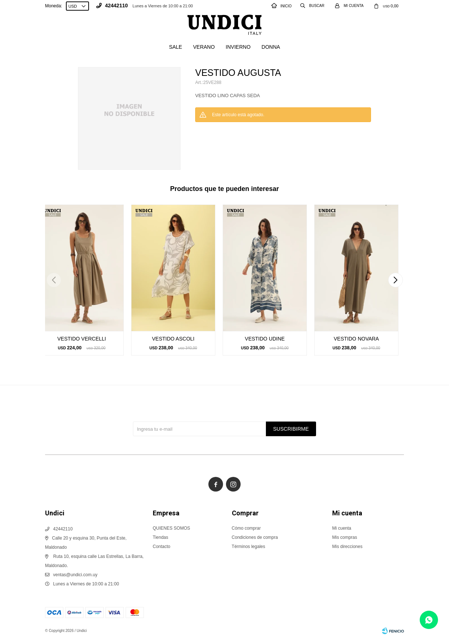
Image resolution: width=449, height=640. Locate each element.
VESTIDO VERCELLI (81, 339)
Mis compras (344, 537)
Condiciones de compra (255, 537)
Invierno (238, 47)
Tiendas (160, 537)
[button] (395, 280)
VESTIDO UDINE (265, 339)
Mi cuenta (341, 528)
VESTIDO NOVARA (356, 339)
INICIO (281, 6)
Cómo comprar (246, 528)
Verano (204, 47)
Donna (270, 47)
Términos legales (248, 546)
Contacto (161, 546)
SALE (175, 47)
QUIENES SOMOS (171, 528)
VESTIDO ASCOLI (173, 339)
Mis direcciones (347, 546)
